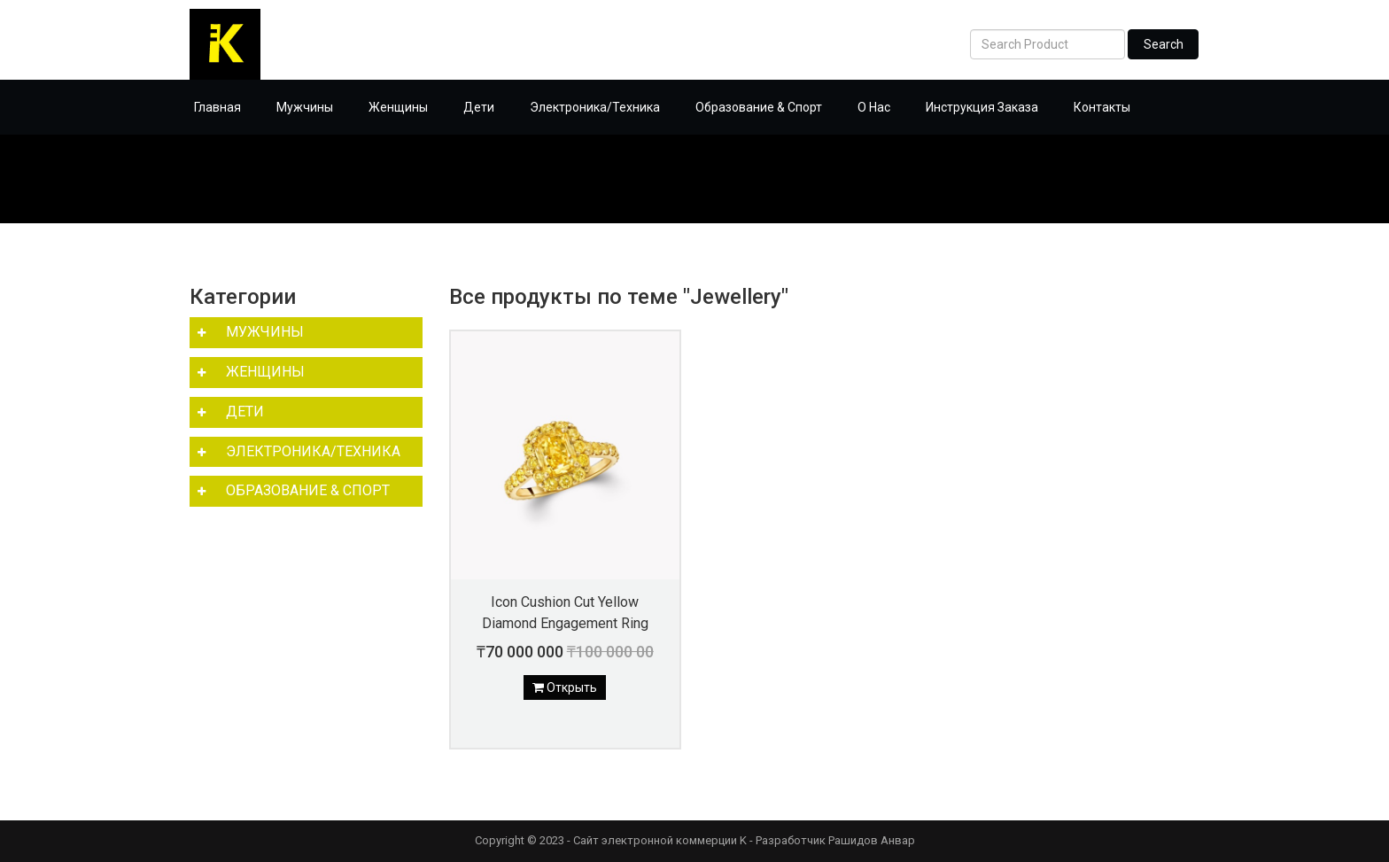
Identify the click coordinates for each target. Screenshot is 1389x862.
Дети (478, 107)
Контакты (1102, 107)
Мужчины (304, 107)
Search (1163, 44)
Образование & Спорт (758, 107)
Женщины (398, 107)
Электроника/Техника (595, 107)
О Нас (873, 107)
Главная (217, 107)
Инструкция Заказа (982, 107)
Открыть (564, 687)
